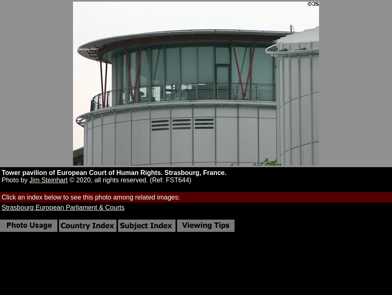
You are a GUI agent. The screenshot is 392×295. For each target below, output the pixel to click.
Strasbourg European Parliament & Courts (63, 207)
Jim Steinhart (49, 180)
